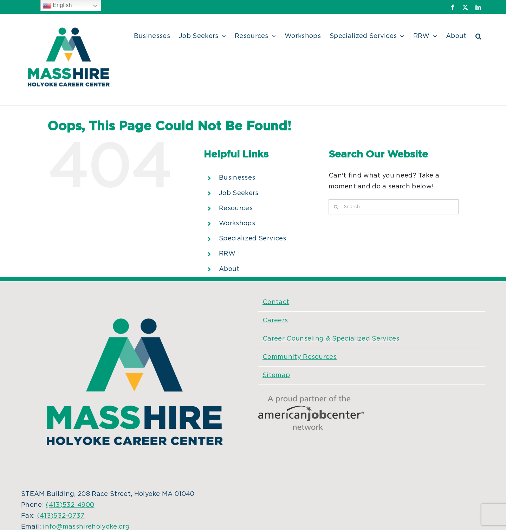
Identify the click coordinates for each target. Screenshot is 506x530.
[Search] (336, 206)
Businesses (237, 178)
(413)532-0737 (61, 516)
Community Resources (299, 357)
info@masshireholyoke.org (86, 527)
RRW (227, 254)
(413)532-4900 (70, 505)
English (57, 5)
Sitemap (276, 375)
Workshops (237, 223)
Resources (236, 208)
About (229, 269)
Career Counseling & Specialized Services (331, 339)
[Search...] (394, 206)
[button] (478, 35)
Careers (275, 320)
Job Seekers (239, 193)
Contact (275, 302)
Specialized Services (252, 238)
